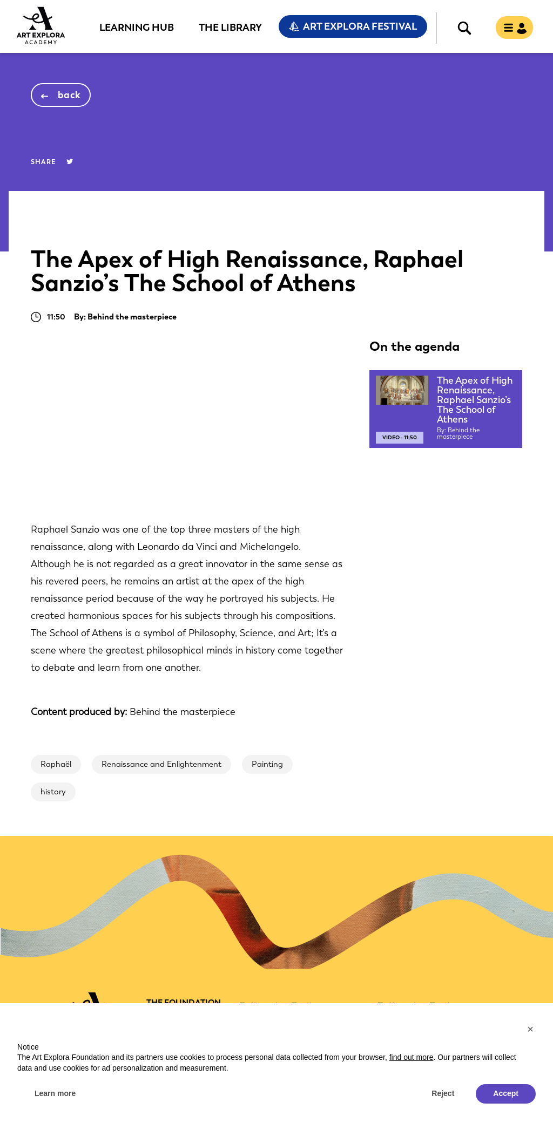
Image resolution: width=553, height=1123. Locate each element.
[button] (530, 1029)
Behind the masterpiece (182, 712)
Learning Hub (136, 27)
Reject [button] (442, 1093)
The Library (230, 27)
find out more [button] (411, 1057)
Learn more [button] (55, 1093)
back (69, 95)
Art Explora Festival (360, 26)
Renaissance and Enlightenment (161, 764)
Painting (267, 764)
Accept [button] (505, 1093)
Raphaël (56, 764)
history (53, 792)
